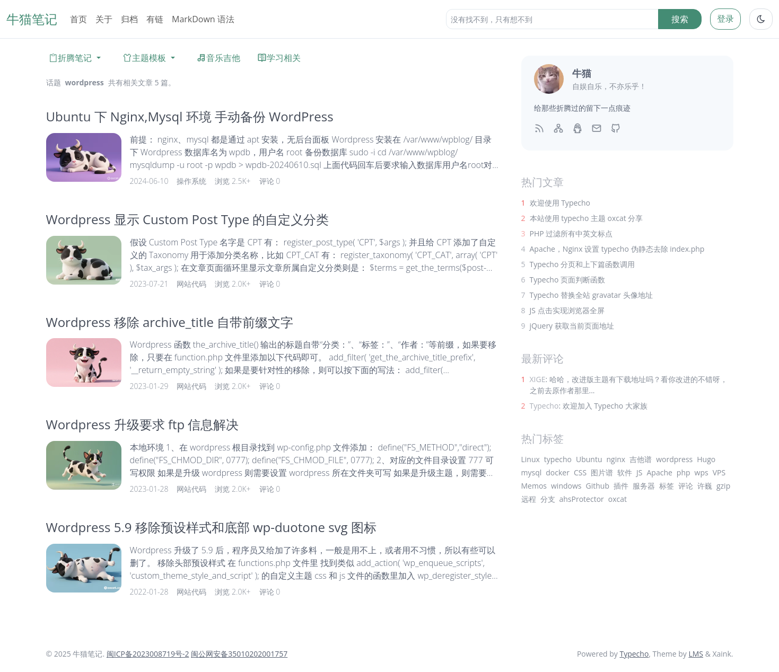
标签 (666, 486)
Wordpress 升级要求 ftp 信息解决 (142, 424)
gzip (723, 486)
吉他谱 (640, 459)
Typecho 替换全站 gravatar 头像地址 (591, 295)
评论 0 (270, 181)
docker (558, 472)
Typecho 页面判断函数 (568, 280)
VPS (719, 472)
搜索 (679, 19)
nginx (616, 459)
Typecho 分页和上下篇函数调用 (582, 264)
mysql (531, 472)
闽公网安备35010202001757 (239, 654)
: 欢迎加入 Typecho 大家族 (588, 406)
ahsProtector (581, 499)
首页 (78, 19)
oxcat (617, 499)
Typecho (634, 654)
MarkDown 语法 (203, 19)
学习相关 (279, 58)
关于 (103, 19)
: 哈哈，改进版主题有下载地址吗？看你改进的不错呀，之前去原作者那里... (629, 384)
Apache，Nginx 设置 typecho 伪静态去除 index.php (617, 249)
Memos (534, 486)
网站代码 (191, 284)
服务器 (644, 486)
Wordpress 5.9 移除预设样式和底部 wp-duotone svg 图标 (211, 527)
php (683, 472)
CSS (580, 472)
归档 (129, 19)
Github (597, 486)
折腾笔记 (70, 58)
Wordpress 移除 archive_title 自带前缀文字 (170, 322)
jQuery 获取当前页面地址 (572, 326)
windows (566, 486)
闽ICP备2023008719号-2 (148, 654)
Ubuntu (589, 459)
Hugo (706, 459)
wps (701, 472)
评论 (685, 486)
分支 (547, 499)
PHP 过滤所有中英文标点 (571, 233)
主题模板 (144, 58)
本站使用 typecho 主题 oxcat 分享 (586, 218)
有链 (154, 19)
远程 (528, 499)
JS (639, 472)
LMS (695, 654)
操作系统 (191, 181)
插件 (621, 486)
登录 (725, 18)
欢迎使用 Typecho (560, 203)
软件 (624, 472)
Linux (530, 459)
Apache (659, 472)
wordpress (674, 459)
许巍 (704, 486)
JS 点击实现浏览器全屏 (567, 310)
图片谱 (602, 472)
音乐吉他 (218, 58)
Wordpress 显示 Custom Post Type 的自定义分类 (187, 219)
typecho (558, 459)
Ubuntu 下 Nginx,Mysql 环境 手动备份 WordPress (190, 116)
